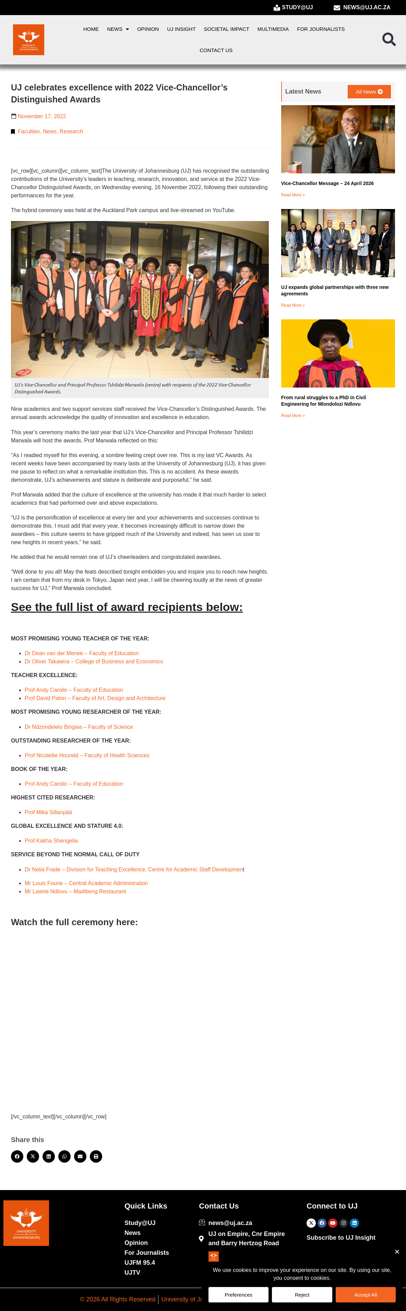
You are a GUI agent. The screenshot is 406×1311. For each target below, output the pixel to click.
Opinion (148, 29)
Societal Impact (226, 29)
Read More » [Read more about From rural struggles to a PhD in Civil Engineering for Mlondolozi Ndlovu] (293, 415)
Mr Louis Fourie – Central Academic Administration (86, 883)
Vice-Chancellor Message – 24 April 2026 (327, 183)
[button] (389, 39)
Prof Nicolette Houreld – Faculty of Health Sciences (87, 755)
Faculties (29, 131)
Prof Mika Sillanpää (48, 812)
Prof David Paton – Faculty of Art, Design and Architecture (95, 698)
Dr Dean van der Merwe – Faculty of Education (82, 653)
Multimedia (273, 29)
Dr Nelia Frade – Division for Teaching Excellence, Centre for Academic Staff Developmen (134, 869)
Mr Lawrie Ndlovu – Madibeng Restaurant (75, 891)
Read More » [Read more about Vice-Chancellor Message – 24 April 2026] (293, 195)
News (118, 29)
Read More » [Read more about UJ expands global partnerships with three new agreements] (293, 305)
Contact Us (216, 50)
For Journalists (321, 29)
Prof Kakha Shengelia (51, 841)
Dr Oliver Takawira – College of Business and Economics (94, 661)
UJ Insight (181, 29)
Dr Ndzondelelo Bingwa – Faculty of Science (79, 727)
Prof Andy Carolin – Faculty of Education (74, 690)
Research (71, 131)
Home (91, 29)
